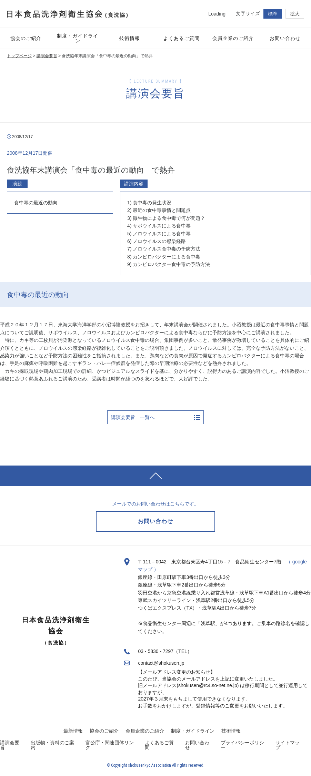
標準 (273, 14)
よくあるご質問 (159, 745)
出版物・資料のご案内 (52, 745)
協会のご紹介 (104, 730)
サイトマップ (287, 745)
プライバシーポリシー (242, 745)
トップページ (19, 55)
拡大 (295, 14)
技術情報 (231, 730)
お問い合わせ (197, 745)
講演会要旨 (47, 55)
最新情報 (73, 730)
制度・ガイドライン (192, 730)
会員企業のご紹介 (145, 730)
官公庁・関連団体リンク (110, 745)
